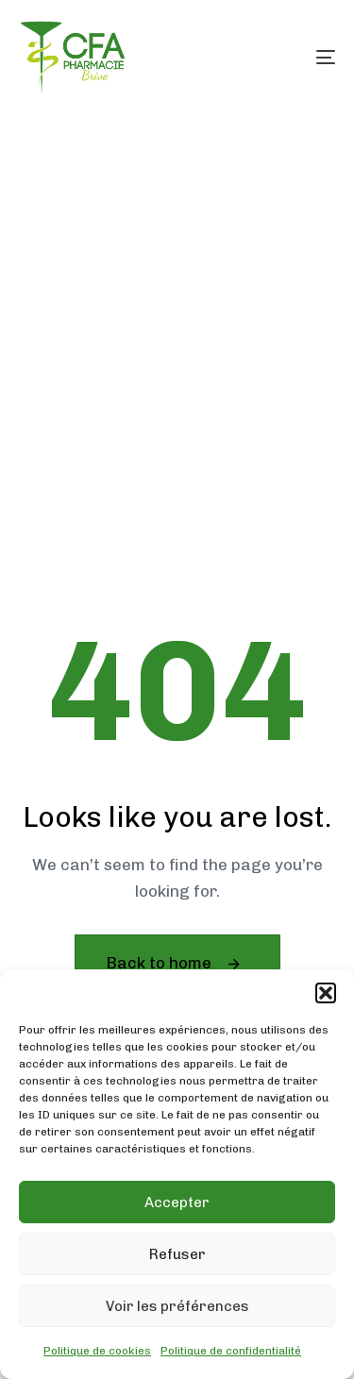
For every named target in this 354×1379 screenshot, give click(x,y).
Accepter (177, 1202)
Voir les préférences (177, 1306)
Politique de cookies (97, 1350)
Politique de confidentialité (230, 1350)
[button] (325, 993)
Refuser (177, 1254)
